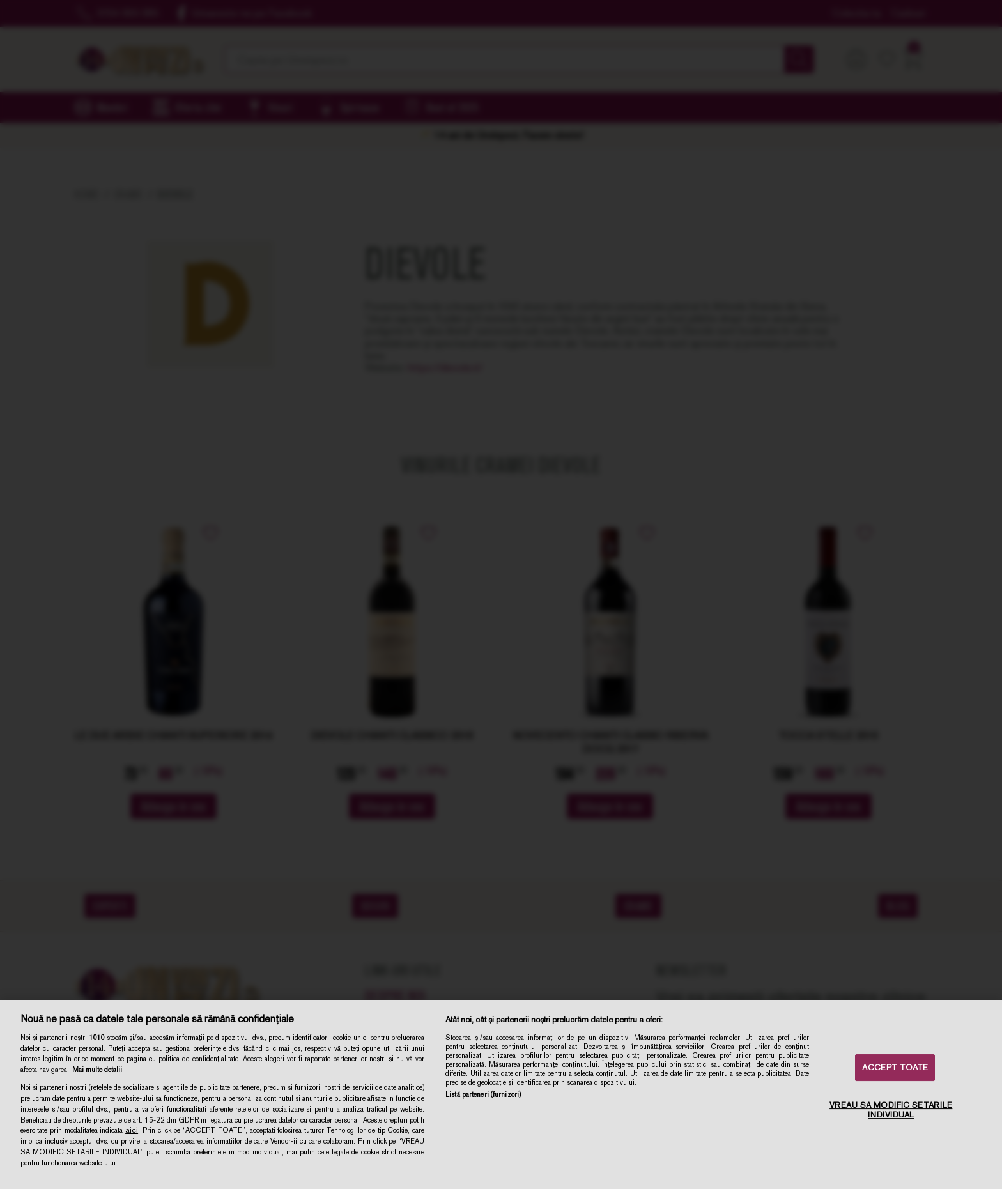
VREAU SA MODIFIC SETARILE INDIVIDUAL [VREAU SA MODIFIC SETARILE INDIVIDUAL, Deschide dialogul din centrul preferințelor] (890, 1110)
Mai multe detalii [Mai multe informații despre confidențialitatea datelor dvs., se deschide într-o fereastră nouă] (97, 1069)
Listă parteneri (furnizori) (483, 1094)
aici (131, 1130)
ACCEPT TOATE (895, 1067)
